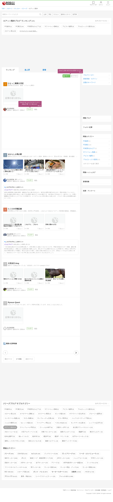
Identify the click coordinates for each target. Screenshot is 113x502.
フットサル (92, 466)
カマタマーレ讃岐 (27, 417)
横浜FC (47, 439)
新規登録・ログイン (90, 79)
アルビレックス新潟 (86, 26)
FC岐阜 (8, 26)
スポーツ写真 (23, 475)
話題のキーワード (89, 82)
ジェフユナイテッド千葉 (81, 421)
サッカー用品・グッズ (69, 470)
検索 (41, 14)
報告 (36, 109)
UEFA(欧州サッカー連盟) (73, 466)
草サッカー (35, 470)
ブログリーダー (88, 75)
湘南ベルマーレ (51, 444)
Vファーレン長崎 (52, 26)
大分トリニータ (11, 435)
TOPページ (66, 493)
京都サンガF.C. (62, 430)
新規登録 (73, 493)
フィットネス (66, 479)
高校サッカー (11, 466)
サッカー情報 (89, 470)
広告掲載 (97, 493)
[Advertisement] (56, 50)
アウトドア (11, 479)
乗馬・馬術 (26, 479)
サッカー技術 (50, 470)
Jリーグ (9, 457)
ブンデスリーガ (51, 457)
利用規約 (103, 493)
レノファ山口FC (96, 426)
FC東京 (20, 26)
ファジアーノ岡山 (44, 426)
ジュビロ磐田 (11, 426)
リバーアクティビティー (45, 479)
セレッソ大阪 (27, 426)
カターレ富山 (10, 31)
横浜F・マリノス (61, 439)
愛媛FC (82, 435)
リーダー (93, 4)
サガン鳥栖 (28, 421)
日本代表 (22, 457)
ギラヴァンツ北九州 (77, 417)
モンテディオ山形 (78, 426)
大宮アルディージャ (29, 435)
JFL (23, 461)
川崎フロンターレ (48, 435)
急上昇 (27, 70)
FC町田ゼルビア (34, 26)
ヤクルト (56, 14)
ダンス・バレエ (40, 475)
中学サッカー (97, 461)
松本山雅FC (10, 439)
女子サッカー (42, 466)
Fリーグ (55, 466)
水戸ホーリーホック (80, 439)
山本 (45, 14)
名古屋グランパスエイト (83, 430)
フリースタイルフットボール (16, 470)
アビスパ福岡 (68, 26)
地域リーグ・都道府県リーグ (41, 461)
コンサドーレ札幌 (12, 421)
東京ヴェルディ (96, 435)
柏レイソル (23, 439)
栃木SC (36, 439)
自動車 (76, 475)
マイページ (80, 493)
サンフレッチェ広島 (45, 421)
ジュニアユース (80, 461)
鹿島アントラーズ (69, 444)
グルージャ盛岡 (95, 417)
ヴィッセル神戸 (46, 430)
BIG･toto (9, 475)
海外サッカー (11, 461)
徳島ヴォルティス (67, 435)
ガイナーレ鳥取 (44, 417)
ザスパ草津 (63, 421)
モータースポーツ (60, 475)
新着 (44, 70)
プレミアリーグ (68, 457)
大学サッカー (26, 466)
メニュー (108, 4)
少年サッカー (63, 461)
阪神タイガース (66, 14)
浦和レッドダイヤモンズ (14, 444)
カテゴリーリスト (101, 21)
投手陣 (75, 14)
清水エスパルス (34, 444)
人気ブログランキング (8, 3)
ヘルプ (109, 493)
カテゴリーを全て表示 (91, 163)
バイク (89, 475)
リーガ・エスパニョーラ (89, 457)
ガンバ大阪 (60, 417)
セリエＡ (35, 457)
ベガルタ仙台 (61, 426)
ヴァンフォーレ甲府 (28, 430)
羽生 (50, 14)
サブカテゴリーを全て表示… (28, 31)
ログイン (101, 4)
